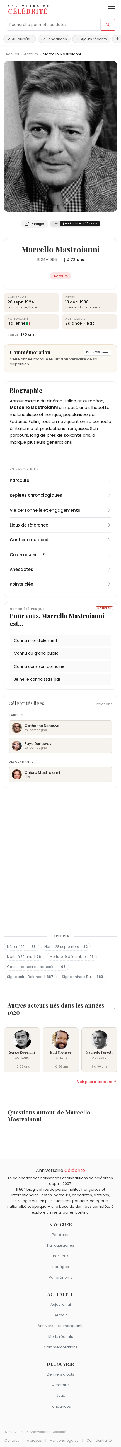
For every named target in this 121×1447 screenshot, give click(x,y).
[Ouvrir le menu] (111, 8)
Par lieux (60, 1256)
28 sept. (16, 302)
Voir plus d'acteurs (97, 1082)
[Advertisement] (60, 859)
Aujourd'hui (19, 39)
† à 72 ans (73, 259)
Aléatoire (60, 1385)
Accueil (12, 54)
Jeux (60, 1395)
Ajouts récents (91, 39)
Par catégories (60, 1245)
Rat (90, 323)
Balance (74, 323)
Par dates (60, 1234)
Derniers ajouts (60, 1374)
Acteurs (31, 54)
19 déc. (72, 302)
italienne (17, 323)
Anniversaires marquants (60, 1325)
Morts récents (60, 1336)
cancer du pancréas (83, 307)
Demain (61, 1315)
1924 (41, 259)
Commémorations (61, 1347)
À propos (34, 1441)
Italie (32, 307)
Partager (34, 223)
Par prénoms (60, 1277)
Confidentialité (99, 1441)
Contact (11, 1441)
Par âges (60, 1266)
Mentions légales (64, 1441)
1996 (52, 259)
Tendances (54, 39)
